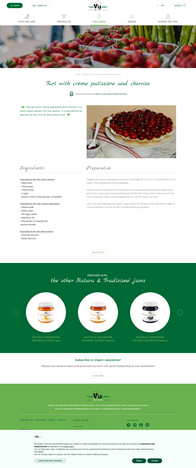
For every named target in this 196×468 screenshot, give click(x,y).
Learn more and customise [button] (50, 461)
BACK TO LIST (98, 252)
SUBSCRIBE (98, 376)
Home (77, 74)
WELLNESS (41, 420)
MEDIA (51, 420)
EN (162, 5)
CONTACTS (40, 5)
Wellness (85, 74)
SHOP (14, 5)
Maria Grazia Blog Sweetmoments (111, 94)
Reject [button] (139, 461)
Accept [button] (155, 461)
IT (157, 5)
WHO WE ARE (26, 420)
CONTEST (61, 420)
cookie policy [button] (68, 446)
